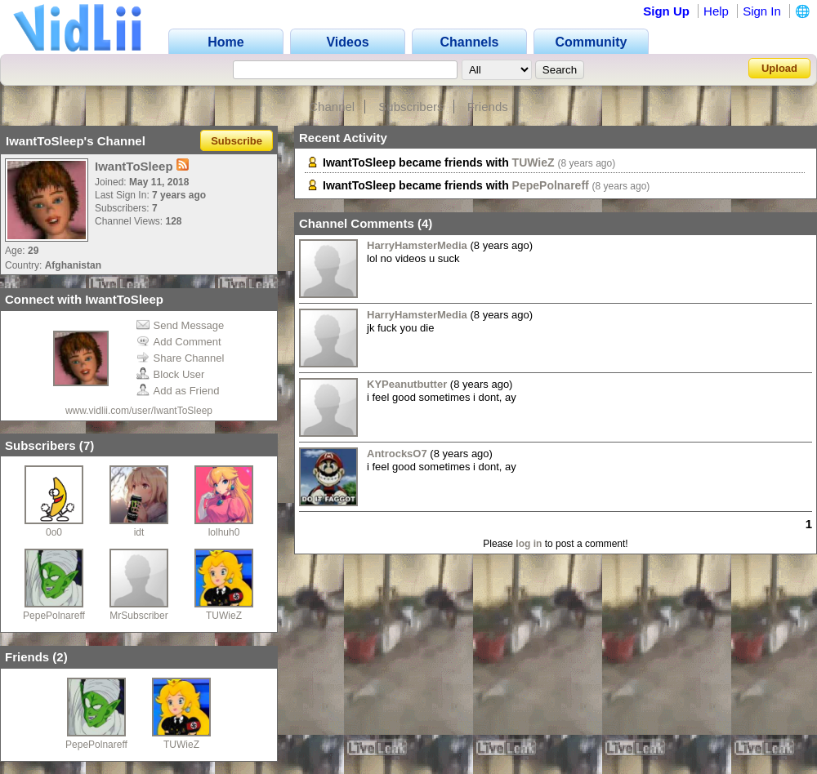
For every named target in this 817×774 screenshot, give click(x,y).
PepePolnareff (54, 615)
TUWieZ (224, 615)
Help (716, 11)
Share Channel (180, 358)
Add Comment (178, 342)
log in (529, 543)
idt (139, 532)
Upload (779, 68)
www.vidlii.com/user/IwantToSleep (138, 410)
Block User (170, 374)
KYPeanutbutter (407, 384)
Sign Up (666, 11)
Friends (487, 106)
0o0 (54, 532)
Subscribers (410, 106)
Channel (332, 106)
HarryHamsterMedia (417, 245)
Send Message (180, 325)
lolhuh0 (224, 532)
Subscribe (236, 141)
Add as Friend (178, 391)
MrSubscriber (138, 615)
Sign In (762, 11)
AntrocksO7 (397, 453)
